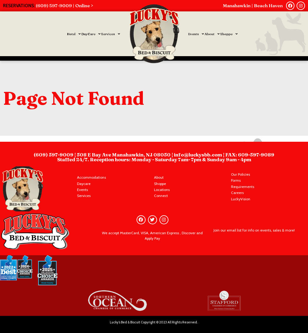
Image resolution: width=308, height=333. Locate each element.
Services (110, 33)
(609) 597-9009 (54, 155)
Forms (236, 180)
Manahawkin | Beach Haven (253, 5)
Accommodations (91, 177)
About (212, 33)
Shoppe (229, 33)
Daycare (84, 183)
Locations (162, 189)
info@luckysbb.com (198, 155)
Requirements (242, 186)
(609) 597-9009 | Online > (64, 5)
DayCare (90, 33)
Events (196, 33)
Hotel (74, 33)
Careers (237, 192)
